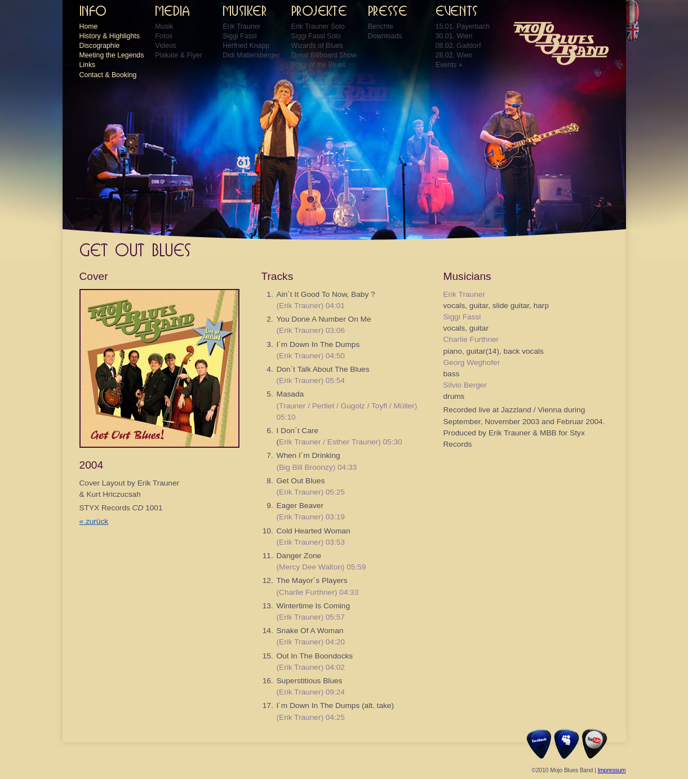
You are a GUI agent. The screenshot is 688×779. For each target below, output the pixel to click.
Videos (165, 46)
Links (87, 65)
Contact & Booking (108, 75)
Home (88, 26)
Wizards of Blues (317, 46)
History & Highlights (109, 36)
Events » (449, 65)
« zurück (94, 521)
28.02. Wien (454, 55)
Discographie (99, 46)
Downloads (385, 36)
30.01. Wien (454, 36)
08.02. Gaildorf (458, 46)
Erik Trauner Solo (318, 26)
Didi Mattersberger (251, 55)
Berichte (380, 26)
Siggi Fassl (239, 36)
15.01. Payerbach (463, 26)
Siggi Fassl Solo (316, 36)
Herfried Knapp (246, 46)
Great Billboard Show (324, 55)
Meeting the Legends (111, 55)
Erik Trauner (241, 26)
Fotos (163, 36)
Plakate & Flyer (178, 55)
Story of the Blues (318, 65)
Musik (164, 26)
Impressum (612, 770)
